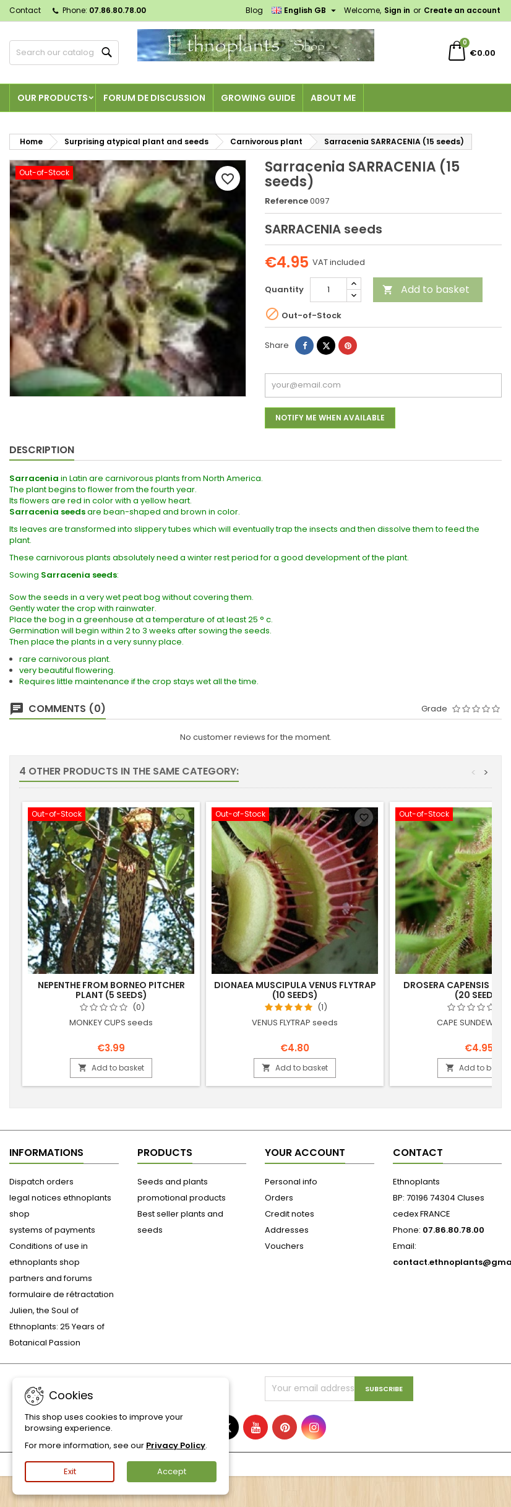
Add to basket (426, 289)
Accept (171, 1471)
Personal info (291, 1182)
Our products (52, 98)
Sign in (397, 10)
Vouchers (284, 1246)
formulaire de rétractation (61, 1294)
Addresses (287, 1230)
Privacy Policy (175, 1445)
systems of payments (52, 1230)
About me (333, 98)
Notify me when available (330, 417)
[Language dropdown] (305, 10)
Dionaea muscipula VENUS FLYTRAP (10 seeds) (295, 990)
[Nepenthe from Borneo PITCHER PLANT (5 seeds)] (111, 815)
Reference (286, 201)
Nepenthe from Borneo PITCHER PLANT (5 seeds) (111, 990)
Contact (25, 10)
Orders (279, 1198)
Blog (254, 10)
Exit (70, 1471)
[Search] (64, 52)
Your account (305, 1152)
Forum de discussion (154, 98)
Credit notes (289, 1214)
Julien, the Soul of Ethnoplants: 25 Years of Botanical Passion (57, 1326)
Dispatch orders (41, 1182)
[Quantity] (328, 289)
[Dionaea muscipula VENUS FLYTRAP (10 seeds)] (295, 815)
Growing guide (258, 98)
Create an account (462, 10)
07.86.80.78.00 (117, 10)
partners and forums (50, 1278)
